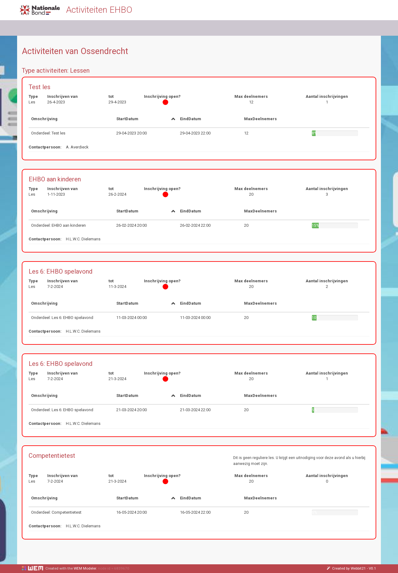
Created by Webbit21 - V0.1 (351, 568)
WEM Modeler (85, 568)
